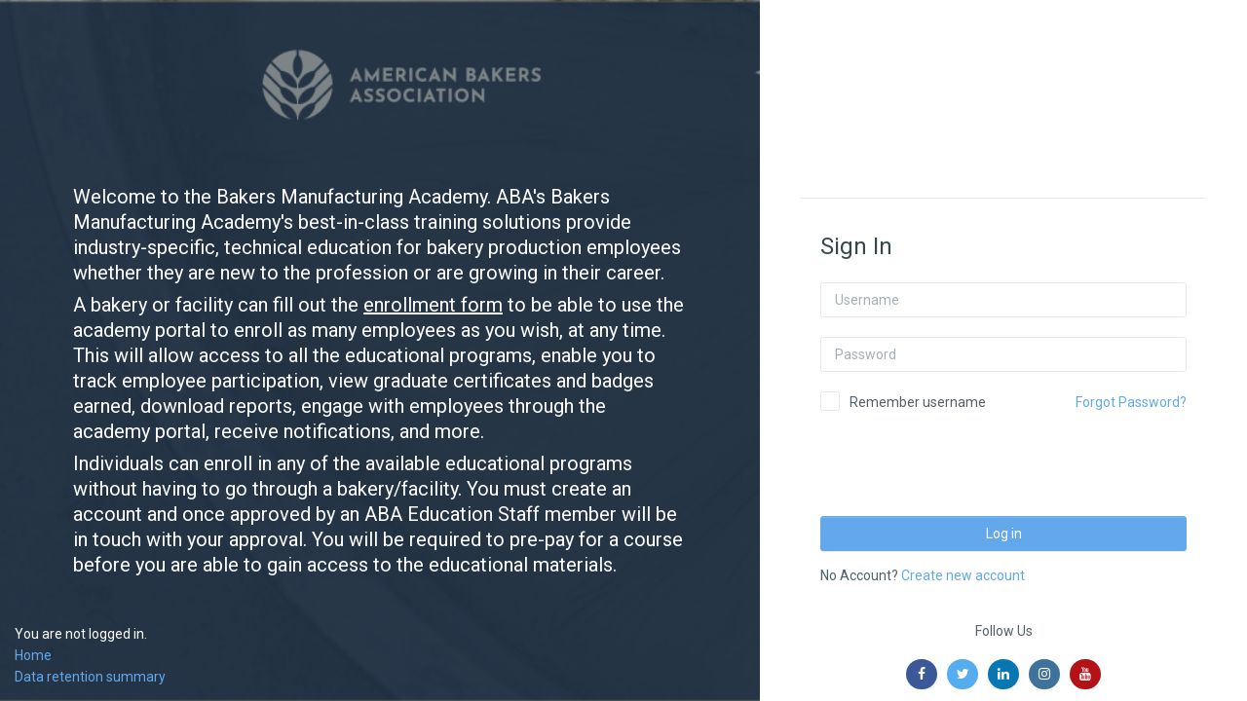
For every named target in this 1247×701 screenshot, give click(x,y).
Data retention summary (90, 676)
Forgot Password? (1131, 402)
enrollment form (433, 304)
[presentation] (968, 458)
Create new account (963, 575)
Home (33, 655)
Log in (1004, 533)
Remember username (918, 402)
